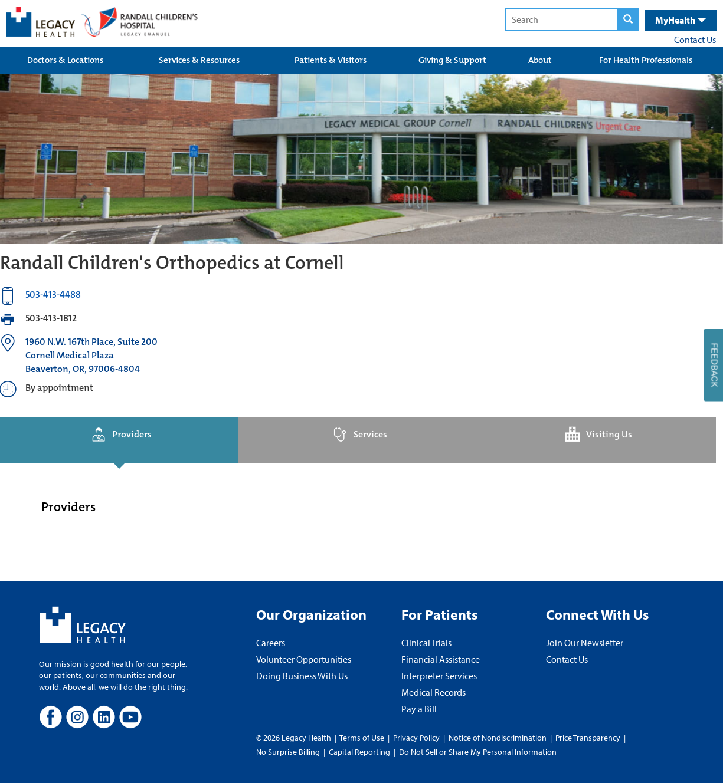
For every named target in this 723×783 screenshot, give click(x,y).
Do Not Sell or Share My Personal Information (478, 751)
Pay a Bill (419, 709)
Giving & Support (452, 60)
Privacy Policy (416, 737)
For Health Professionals (645, 60)
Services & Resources (199, 60)
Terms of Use (362, 737)
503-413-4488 (53, 294)
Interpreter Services (439, 676)
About (540, 60)
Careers (270, 643)
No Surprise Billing (288, 751)
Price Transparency (587, 737)
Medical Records (433, 692)
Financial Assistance (440, 659)
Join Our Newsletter (584, 643)
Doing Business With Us (302, 676)
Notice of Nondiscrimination (498, 737)
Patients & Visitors (331, 60)
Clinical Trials (426, 643)
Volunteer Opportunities (303, 659)
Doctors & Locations (65, 60)
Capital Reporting (359, 751)
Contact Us (695, 39)
